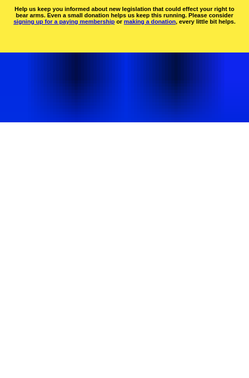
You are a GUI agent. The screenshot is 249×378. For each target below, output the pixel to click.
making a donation (150, 21)
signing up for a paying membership (64, 21)
